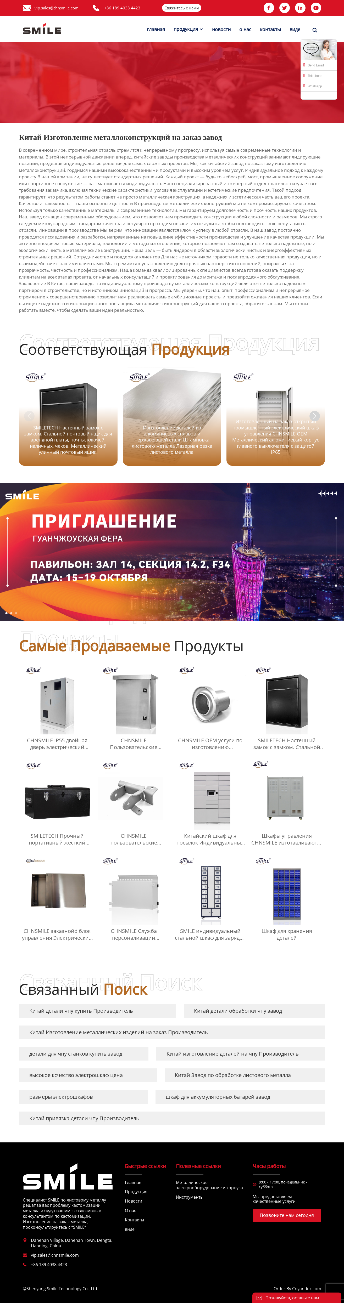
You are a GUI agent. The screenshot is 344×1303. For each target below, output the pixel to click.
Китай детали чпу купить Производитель (81, 1010)
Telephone (312, 75)
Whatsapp (312, 85)
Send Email (313, 65)
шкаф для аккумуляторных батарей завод (218, 1096)
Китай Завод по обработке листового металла (233, 1075)
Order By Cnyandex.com (297, 1288)
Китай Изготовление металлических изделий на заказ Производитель (118, 1032)
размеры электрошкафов (61, 1096)
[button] (314, 416)
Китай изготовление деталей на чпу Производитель (233, 1053)
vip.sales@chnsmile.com (57, 7)
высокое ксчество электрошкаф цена (76, 1075)
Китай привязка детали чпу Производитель (84, 1118)
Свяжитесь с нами (181, 7)
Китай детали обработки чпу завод (238, 1010)
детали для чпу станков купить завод (75, 1053)
